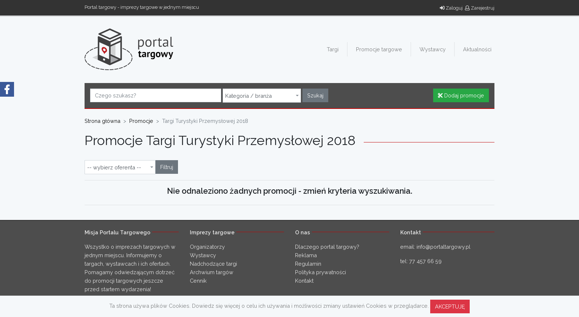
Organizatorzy (207, 247)
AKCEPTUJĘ (450, 306)
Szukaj (315, 95)
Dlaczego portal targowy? (327, 247)
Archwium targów (211, 272)
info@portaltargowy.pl (443, 247)
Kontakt (304, 281)
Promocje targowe (379, 49)
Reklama (306, 255)
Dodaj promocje (461, 95)
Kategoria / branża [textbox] (248, 96)
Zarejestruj (479, 8)
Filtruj (166, 167)
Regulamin (308, 264)
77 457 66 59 (425, 261)
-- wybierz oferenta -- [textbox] (114, 167)
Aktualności (477, 49)
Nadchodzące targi (213, 264)
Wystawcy (432, 49)
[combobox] (262, 96)
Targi (333, 49)
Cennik (198, 281)
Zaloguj (451, 8)
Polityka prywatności (320, 272)
